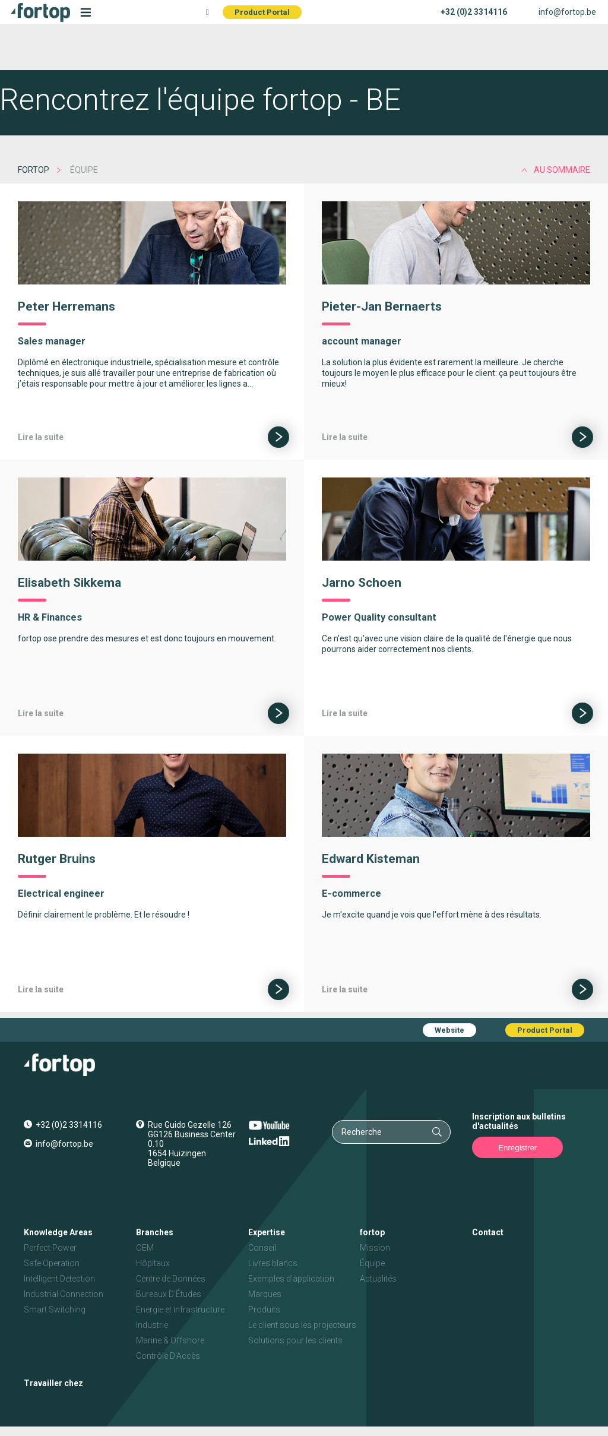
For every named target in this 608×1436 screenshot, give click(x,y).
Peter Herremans (66, 306)
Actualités (378, 1278)
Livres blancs (272, 1263)
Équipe (372, 1263)
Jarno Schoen (361, 582)
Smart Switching (55, 1309)
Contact (488, 1232)
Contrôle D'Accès (168, 1356)
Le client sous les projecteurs (302, 1325)
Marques (264, 1294)
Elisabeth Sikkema (69, 582)
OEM (145, 1247)
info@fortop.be (567, 12)
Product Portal (262, 12)
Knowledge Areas (58, 1232)
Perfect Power (50, 1247)
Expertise (266, 1232)
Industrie (152, 1325)
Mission (375, 1247)
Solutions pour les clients (295, 1340)
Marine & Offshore (170, 1340)
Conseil (262, 1247)
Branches (154, 1232)
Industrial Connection (63, 1294)
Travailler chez (53, 1383)
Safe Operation (52, 1263)
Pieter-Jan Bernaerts (382, 306)
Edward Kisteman (371, 859)
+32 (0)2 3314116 (474, 12)
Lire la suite (41, 437)
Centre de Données (170, 1278)
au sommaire (562, 170)
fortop (33, 170)
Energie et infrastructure (180, 1309)
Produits (264, 1309)
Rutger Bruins (57, 859)
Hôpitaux (153, 1263)
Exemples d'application (291, 1278)
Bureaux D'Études (168, 1294)
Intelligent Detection (59, 1278)
